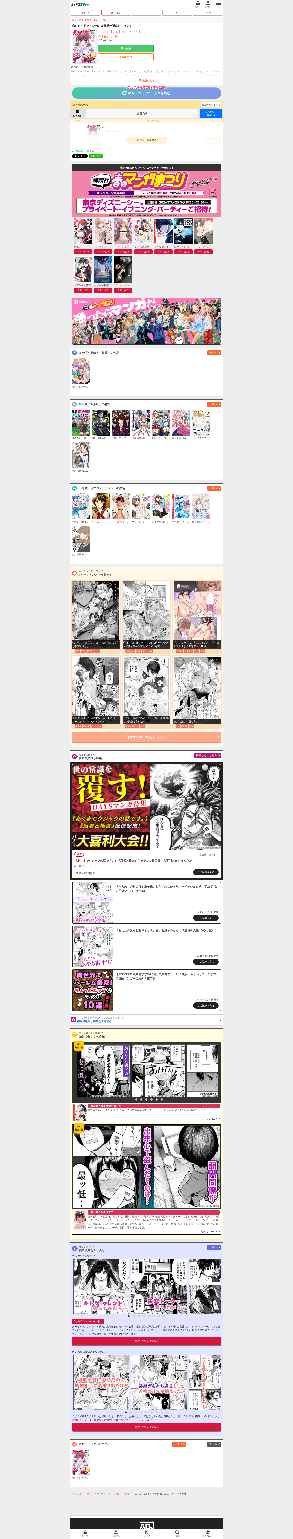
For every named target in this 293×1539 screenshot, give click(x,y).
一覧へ (213, 352)
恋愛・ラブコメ (101, 20)
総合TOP (85, 12)
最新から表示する (211, 104)
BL (177, 12)
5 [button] (151, 1099)
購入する (211, 113)
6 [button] (157, 1099)
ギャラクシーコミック (84, 1494)
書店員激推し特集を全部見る (149, 1019)
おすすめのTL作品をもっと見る (146, 737)
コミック (76, 20)
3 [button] (141, 1099)
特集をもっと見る (206, 755)
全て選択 (77, 116)
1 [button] (131, 1099)
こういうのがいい (85, 1255)
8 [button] (164, 1316)
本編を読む (126, 57)
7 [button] (162, 1099)
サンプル (126, 48)
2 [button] (136, 1099)
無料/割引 (116, 12)
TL (146, 12)
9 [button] (167, 1412)
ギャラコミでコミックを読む (146, 91)
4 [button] (146, 1099)
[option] (102, 1070)
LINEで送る (96, 156)
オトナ (207, 12)
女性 (87, 20)
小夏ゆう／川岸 (109, 36)
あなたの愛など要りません (90, 1351)
